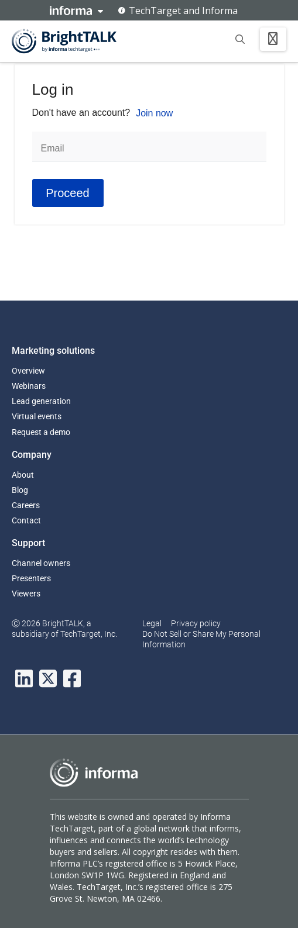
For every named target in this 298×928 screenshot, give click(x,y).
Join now (154, 113)
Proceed (68, 193)
